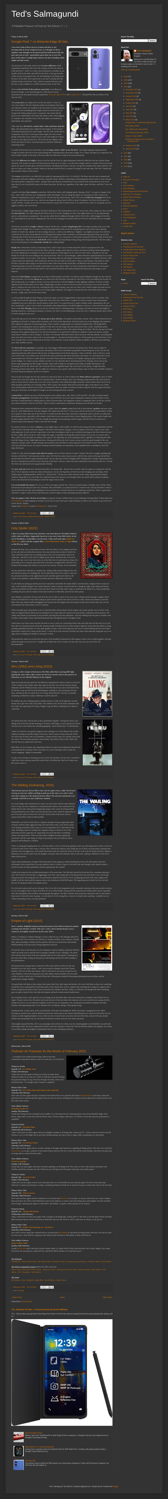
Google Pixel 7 (75, 94)
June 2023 (130, 110)
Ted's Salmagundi (45, 14)
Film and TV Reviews (25, 655)
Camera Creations (130, 244)
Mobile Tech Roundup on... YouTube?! (38, 1227)
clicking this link (17, 501)
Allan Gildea (61, 1280)
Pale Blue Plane (29, 1127)
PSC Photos (96, 1269)
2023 (126, 87)
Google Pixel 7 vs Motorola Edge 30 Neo (39, 41)
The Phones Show (44, 1261)
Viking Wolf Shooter (31, 1211)
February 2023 (131, 146)
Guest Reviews (129, 188)
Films (35, 655)
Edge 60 (126, 177)
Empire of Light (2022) (26, 921)
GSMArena (25, 506)
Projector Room (94, 1261)
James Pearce (16, 1151)
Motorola (126, 203)
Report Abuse (127, 233)
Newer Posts (17, 1297)
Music (125, 209)
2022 (126, 153)
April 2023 (130, 116)
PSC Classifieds (24, 1272)
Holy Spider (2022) (24, 528)
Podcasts (21, 1290)
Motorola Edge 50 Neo (33, 1433)
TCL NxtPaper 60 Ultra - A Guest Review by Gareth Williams (39, 1309)
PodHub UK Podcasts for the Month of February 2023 (48, 1051)
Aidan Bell (39, 1280)
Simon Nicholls (86, 1095)
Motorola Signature (130, 206)
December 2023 (132, 90)
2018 (126, 166)
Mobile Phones (50, 516)
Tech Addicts (106, 1261)
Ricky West (21, 1248)
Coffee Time (127, 300)
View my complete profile (130, 70)
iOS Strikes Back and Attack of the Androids (40, 1090)
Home (62, 1297)
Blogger (115, 1486)
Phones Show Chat (29, 1261)
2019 (126, 163)
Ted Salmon (15, 1280)
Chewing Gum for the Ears (76, 1261)
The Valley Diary (129, 270)
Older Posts (107, 1297)
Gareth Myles (49, 1280)
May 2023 (130, 113)
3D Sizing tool (41, 506)
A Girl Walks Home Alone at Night (57, 541)
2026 (126, 77)
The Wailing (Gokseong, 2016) (32, 785)
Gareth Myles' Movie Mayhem (134, 250)
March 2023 (130, 120)
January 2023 (131, 149)
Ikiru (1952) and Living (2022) (31, 666)
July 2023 (130, 106)
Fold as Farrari (29, 1193)
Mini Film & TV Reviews (46, 655)
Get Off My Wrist (30, 1143)
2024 (126, 83)
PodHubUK (15, 1261)
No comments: (32, 513)
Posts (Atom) (27, 1302)
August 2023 (131, 103)
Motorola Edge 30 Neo (57, 94)
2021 (126, 156)
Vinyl (125, 220)
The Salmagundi (129, 218)
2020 (126, 160)
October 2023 (131, 96)
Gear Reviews (23, 516)
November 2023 (132, 93)
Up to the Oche (29, 1177)
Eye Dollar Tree (29, 1069)
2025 (126, 80)
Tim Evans (65, 1198)
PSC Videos (127, 312)
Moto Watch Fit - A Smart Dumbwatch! (39, 1447)
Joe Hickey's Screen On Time (134, 253)
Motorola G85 (30, 1461)
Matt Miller (63, 1232)
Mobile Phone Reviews (36, 516)
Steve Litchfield (27, 1280)
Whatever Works (59, 1261)
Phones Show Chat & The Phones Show (26, 1269)
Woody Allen (128, 226)
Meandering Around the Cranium (135, 191)
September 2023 (132, 100)
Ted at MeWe (128, 318)
